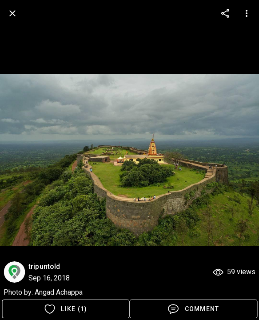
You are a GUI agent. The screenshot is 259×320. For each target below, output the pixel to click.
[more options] (225, 13)
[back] (12, 13)
